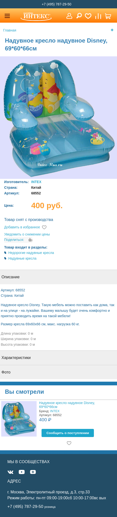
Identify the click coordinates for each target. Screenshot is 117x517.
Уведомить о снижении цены (27, 234)
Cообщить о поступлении (67, 433)
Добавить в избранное (22, 227)
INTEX (36, 182)
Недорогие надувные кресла (31, 253)
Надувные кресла (22, 258)
